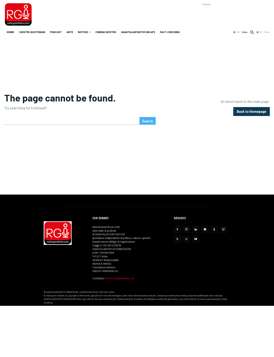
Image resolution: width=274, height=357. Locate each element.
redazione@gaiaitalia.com (119, 279)
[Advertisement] (206, 14)
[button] (252, 32)
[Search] (147, 122)
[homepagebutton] (251, 112)
